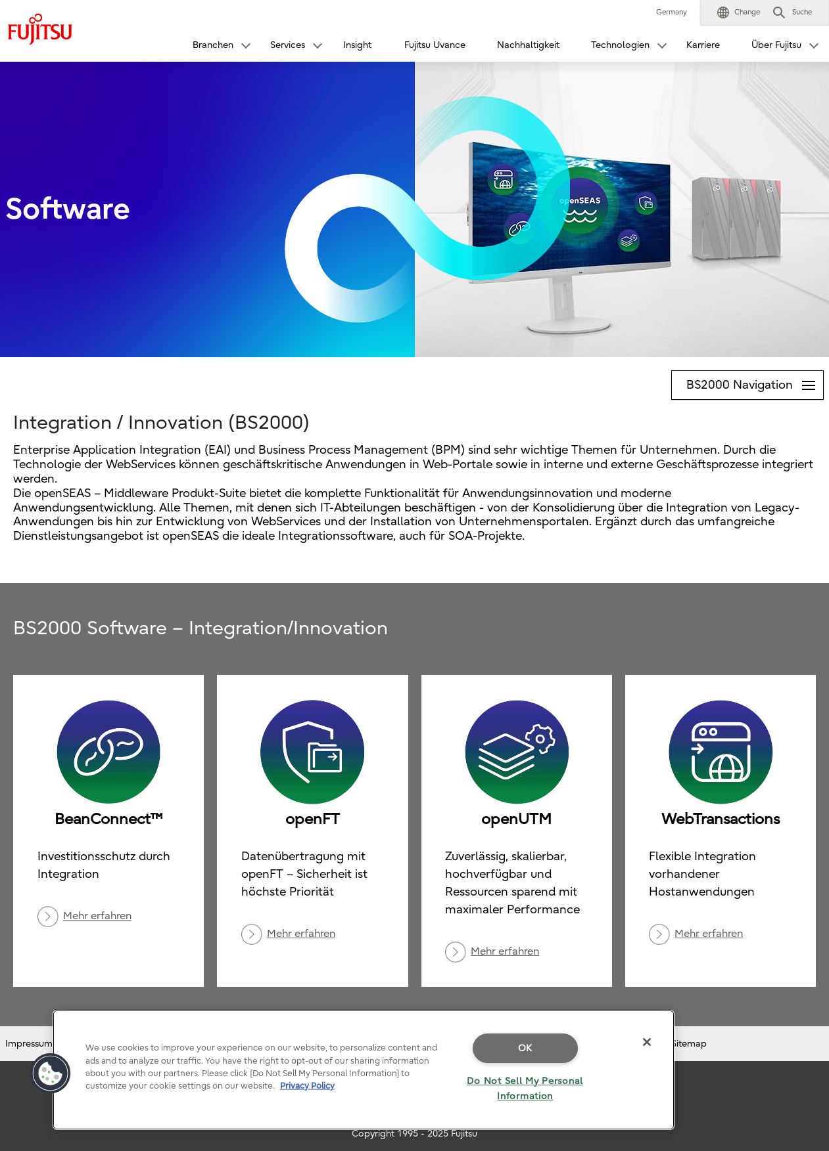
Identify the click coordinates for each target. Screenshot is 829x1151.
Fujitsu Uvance (434, 45)
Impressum (29, 1043)
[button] (738, 12)
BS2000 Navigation (754, 381)
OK (525, 1048)
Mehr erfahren (97, 916)
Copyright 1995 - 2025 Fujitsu (414, 1133)
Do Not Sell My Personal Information (525, 1088)
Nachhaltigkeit (528, 45)
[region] (364, 1070)
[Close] (646, 1042)
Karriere (703, 45)
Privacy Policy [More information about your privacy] (307, 1086)
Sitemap (689, 1043)
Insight (357, 45)
